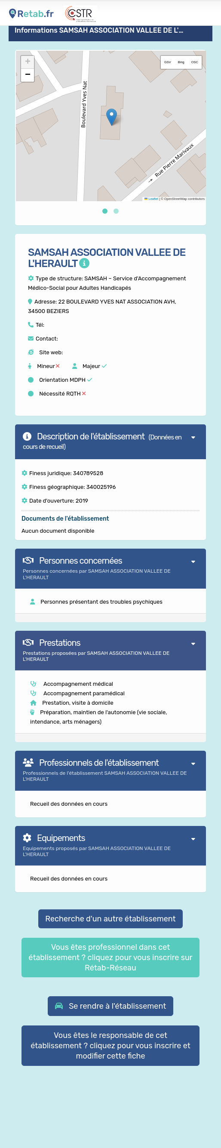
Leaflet (151, 199)
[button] (111, 117)
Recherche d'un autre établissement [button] (110, 919)
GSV (167, 62)
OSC (194, 62)
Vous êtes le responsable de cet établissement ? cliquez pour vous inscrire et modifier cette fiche (110, 1046)
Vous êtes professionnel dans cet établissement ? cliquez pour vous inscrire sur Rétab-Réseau (110, 957)
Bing (181, 62)
